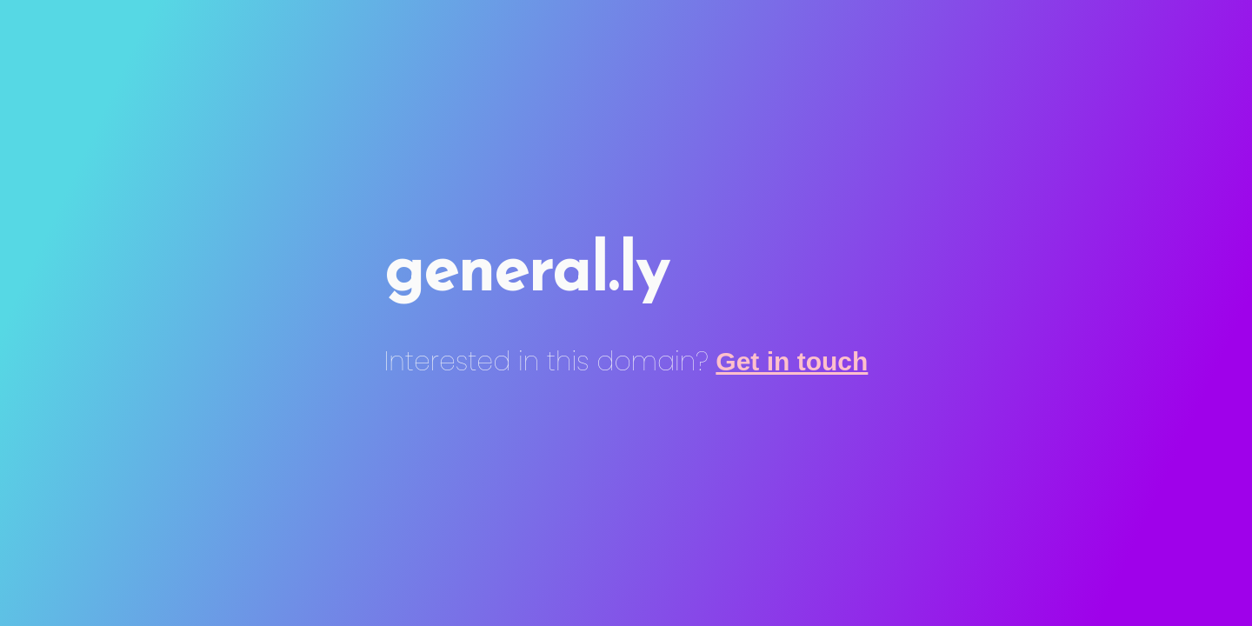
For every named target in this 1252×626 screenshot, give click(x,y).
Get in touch (792, 361)
